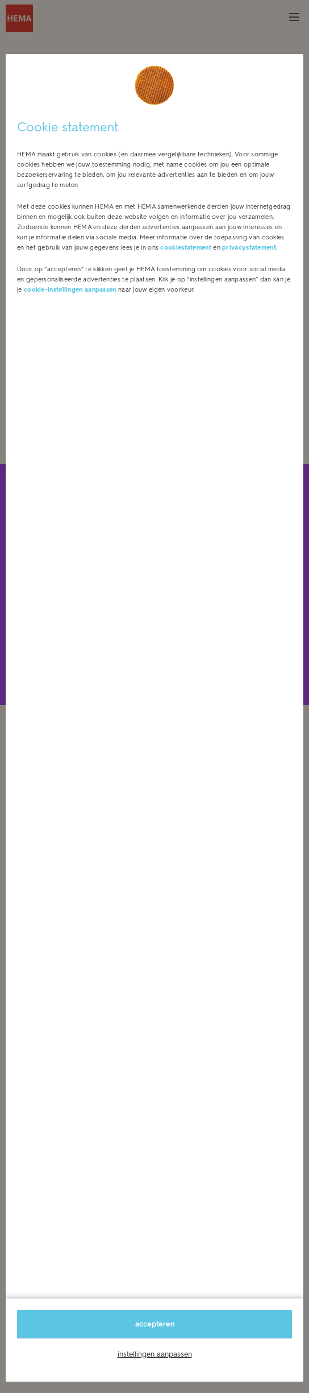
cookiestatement (185, 247)
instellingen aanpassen (155, 1354)
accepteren (154, 1324)
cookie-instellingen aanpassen (70, 289)
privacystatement (249, 247)
